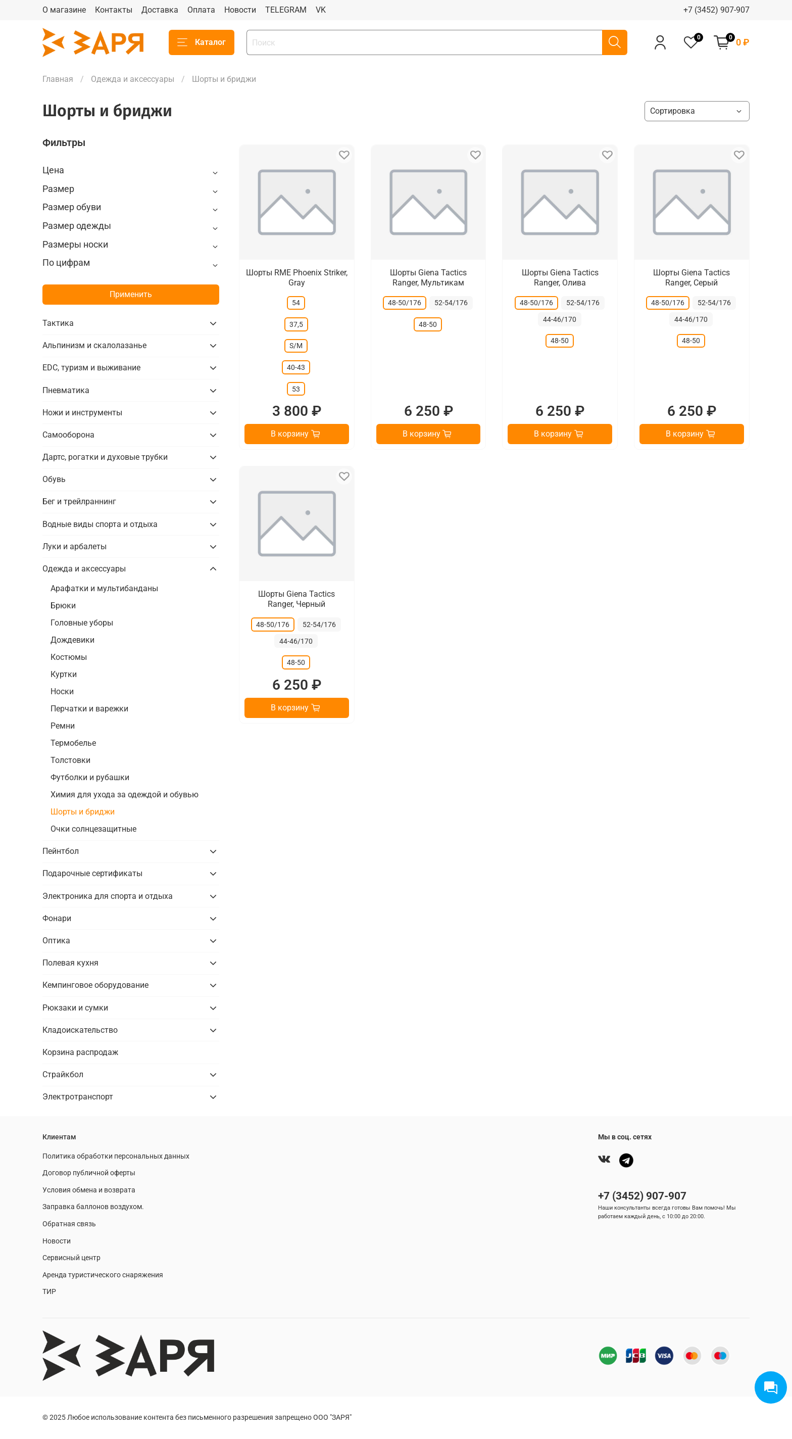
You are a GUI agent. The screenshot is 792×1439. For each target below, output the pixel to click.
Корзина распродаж (80, 1052)
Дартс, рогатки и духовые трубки (105, 457)
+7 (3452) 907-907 (716, 10)
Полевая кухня (70, 963)
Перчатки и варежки (89, 708)
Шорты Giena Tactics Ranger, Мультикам (428, 277)
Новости (240, 10)
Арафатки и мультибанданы (104, 588)
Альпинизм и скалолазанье (94, 345)
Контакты (113, 10)
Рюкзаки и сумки (75, 1008)
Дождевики (72, 640)
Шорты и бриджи (83, 812)
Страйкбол (62, 1074)
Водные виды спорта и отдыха (100, 524)
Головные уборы (82, 623)
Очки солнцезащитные (93, 829)
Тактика (58, 323)
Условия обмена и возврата (88, 1190)
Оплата (201, 10)
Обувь (54, 479)
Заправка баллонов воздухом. (93, 1207)
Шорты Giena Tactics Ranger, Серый (691, 277)
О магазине (64, 10)
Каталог (201, 42)
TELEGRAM (286, 10)
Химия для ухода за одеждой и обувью (125, 794)
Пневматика (65, 390)
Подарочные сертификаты (92, 873)
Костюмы (69, 657)
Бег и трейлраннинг (79, 501)
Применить (131, 294)
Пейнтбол (60, 851)
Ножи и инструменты (82, 412)
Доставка (159, 10)
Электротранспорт (77, 1096)
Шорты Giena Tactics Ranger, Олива (560, 277)
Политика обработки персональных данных (115, 1156)
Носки (62, 691)
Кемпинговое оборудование (95, 985)
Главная (57, 79)
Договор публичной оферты (88, 1173)
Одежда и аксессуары (132, 79)
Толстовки (70, 760)
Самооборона (68, 435)
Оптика (56, 940)
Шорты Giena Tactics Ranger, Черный (296, 599)
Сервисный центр (71, 1258)
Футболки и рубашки (90, 777)
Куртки (64, 674)
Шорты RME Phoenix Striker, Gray (297, 277)
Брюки (63, 605)
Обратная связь (69, 1224)
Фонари (56, 918)
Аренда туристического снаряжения (102, 1275)
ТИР (49, 1291)
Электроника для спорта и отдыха (107, 896)
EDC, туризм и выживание (91, 367)
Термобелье (73, 743)
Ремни (63, 726)
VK (321, 10)
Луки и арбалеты (74, 546)
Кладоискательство (80, 1030)
